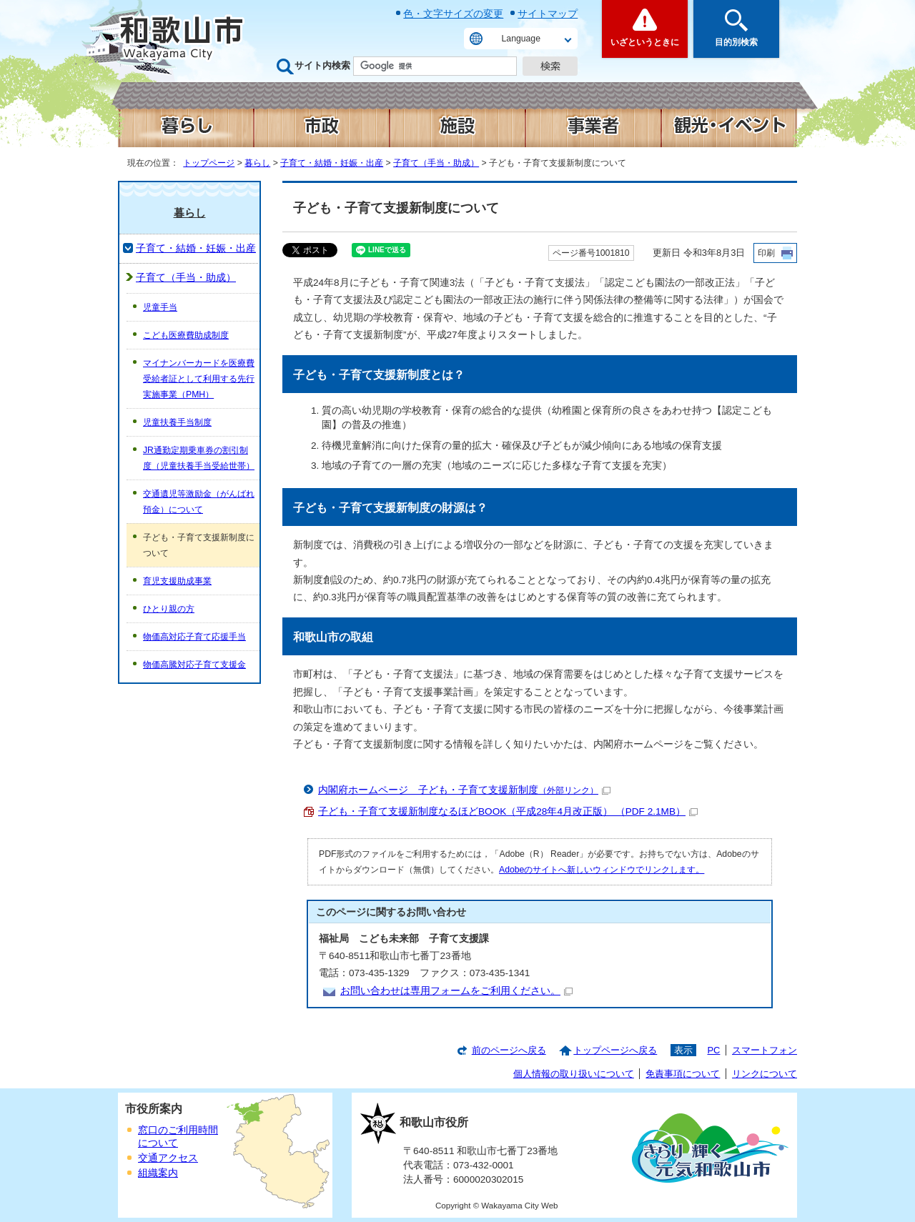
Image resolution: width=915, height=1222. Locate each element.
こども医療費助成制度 (186, 335)
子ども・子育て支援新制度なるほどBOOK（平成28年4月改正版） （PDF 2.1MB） (508, 811)
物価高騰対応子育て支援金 (194, 665)
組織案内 (158, 1173)
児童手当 (160, 307)
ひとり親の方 (168, 609)
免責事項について (683, 1073)
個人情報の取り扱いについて (573, 1073)
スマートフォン (764, 1050)
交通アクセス (168, 1158)
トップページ (208, 163)
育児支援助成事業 (177, 581)
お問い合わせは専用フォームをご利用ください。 (456, 990)
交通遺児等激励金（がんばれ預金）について (198, 502)
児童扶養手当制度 (177, 422)
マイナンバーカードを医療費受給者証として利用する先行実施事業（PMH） (198, 378)
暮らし (257, 163)
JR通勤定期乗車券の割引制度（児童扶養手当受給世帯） (198, 458)
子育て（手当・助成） (436, 163)
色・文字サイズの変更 (453, 13)
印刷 (766, 253)
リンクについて (764, 1073)
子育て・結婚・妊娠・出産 (331, 163)
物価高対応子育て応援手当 (194, 637)
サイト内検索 (322, 65)
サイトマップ (548, 13)
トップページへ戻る (615, 1050)
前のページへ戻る (509, 1050)
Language (521, 39)
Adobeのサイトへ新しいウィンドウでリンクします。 (601, 870)
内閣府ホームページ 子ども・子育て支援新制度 (464, 790)
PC (713, 1050)
